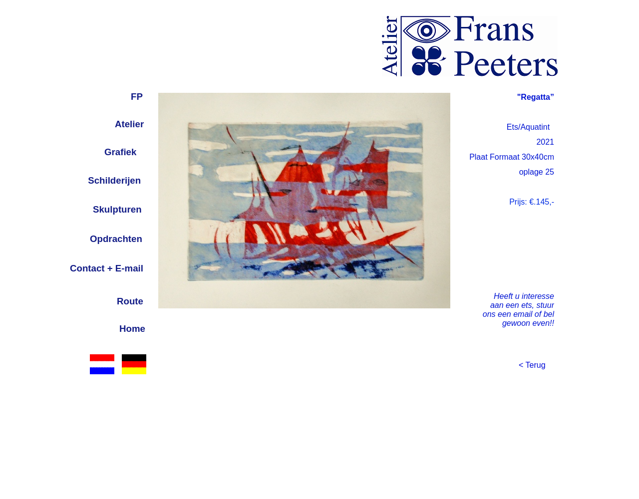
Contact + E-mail (106, 268)
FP (137, 96)
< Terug (532, 365)
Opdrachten (116, 239)
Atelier (129, 124)
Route (130, 301)
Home (132, 328)
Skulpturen (117, 209)
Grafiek (120, 152)
